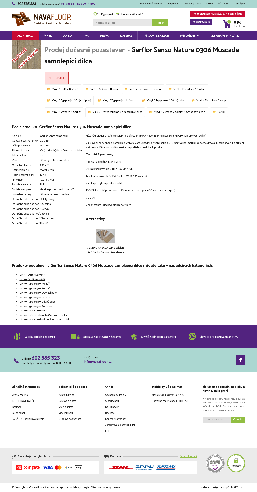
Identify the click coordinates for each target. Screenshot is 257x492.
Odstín (103, 89)
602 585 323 (46, 358)
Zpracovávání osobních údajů (120, 425)
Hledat (159, 22)
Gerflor (77, 112)
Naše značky (112, 407)
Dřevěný (74, 89)
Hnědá (114, 89)
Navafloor (41, 13)
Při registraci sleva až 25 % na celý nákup (216, 14)
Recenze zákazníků (129, 14)
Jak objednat (18, 413)
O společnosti (112, 401)
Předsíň (157, 89)
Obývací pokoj (83, 100)
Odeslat (238, 419)
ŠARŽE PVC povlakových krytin (28, 419)
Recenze (110, 413)
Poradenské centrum (151, 4)
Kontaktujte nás (192, 4)
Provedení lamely (111, 112)
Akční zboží (25, 36)
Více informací (188, 456)
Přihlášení (240, 4)
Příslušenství (190, 36)
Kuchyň (201, 89)
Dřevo (104, 36)
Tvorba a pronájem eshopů (214, 487)
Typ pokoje (144, 89)
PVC (86, 36)
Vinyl (48, 36)
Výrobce (65, 112)
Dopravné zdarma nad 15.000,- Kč (170, 401)
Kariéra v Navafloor (115, 419)
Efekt (63, 89)
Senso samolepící (196, 112)
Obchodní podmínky (115, 395)
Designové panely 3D (225, 36)
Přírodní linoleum (156, 36)
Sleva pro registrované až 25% (168, 395)
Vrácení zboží (66, 413)
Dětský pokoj (177, 100)
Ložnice (130, 100)
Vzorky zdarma (20, 395)
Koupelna (225, 100)
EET (107, 431)
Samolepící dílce (133, 112)
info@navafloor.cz (98, 362)
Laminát (68, 36)
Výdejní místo (66, 407)
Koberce (126, 36)
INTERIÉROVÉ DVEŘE (217, 4)
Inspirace (173, 4)
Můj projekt (103, 14)
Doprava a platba (67, 401)
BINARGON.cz (237, 487)
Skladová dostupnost (70, 419)
